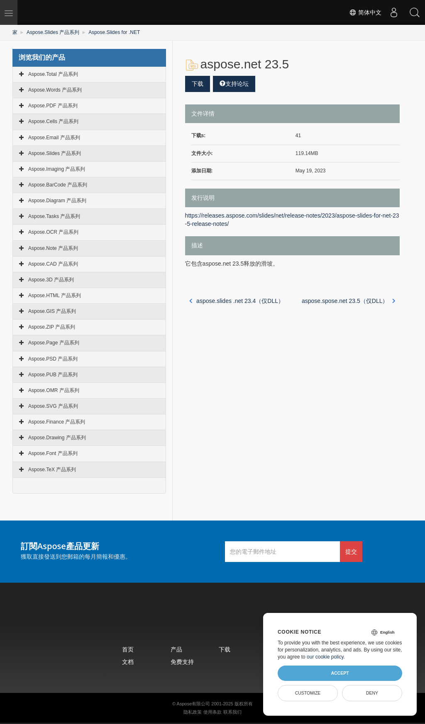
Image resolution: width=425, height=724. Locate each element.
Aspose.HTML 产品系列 (54, 295)
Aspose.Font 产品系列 (53, 453)
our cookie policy (325, 657)
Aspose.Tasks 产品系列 (54, 216)
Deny (372, 692)
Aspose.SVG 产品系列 (53, 406)
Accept (340, 673)
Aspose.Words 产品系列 (55, 90)
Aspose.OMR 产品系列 (53, 390)
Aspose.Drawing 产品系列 (57, 438)
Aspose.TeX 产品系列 (52, 469)
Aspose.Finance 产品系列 (56, 422)
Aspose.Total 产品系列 (53, 74)
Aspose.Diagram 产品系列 (57, 200)
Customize (308, 692)
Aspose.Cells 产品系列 (53, 121)
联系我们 (232, 711)
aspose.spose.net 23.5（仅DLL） (349, 301)
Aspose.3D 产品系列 (51, 280)
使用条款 (212, 711)
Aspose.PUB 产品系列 (53, 375)
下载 (197, 83)
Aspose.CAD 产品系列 (53, 264)
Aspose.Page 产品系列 (53, 343)
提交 (351, 551)
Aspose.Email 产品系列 (54, 137)
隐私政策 (192, 711)
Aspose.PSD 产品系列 (53, 359)
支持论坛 (234, 83)
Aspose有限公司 (193, 703)
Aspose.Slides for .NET (114, 32)
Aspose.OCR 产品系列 (53, 232)
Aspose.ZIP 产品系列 (51, 327)
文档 (128, 662)
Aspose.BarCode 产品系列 (57, 185)
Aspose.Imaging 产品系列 (56, 169)
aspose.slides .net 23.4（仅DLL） (236, 301)
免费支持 (182, 662)
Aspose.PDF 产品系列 (53, 106)
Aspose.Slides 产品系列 (53, 32)
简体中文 (365, 12)
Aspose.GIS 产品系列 (52, 311)
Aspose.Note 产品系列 (53, 248)
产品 (176, 649)
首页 (128, 649)
